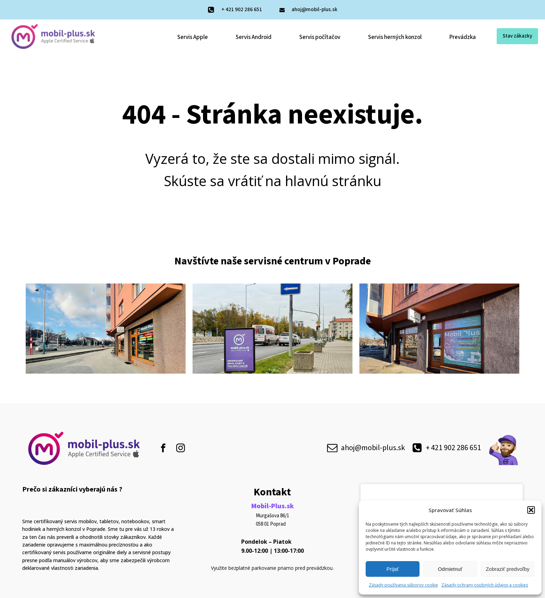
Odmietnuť (450, 569)
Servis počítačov (319, 37)
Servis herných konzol (395, 37)
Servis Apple (192, 37)
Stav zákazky (517, 36)
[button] (531, 510)
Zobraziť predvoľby (507, 569)
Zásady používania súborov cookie (403, 585)
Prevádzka (462, 37)
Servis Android (253, 37)
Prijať (393, 569)
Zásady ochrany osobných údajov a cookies (484, 585)
